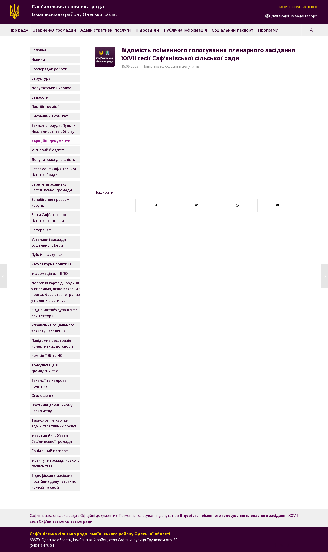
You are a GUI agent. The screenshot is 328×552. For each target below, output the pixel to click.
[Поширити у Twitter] (196, 205)
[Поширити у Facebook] (115, 205)
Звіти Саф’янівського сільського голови (50, 217)
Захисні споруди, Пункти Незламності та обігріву (53, 128)
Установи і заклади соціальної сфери (48, 242)
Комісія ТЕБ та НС (46, 355)
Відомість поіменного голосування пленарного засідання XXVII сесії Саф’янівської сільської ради (208, 54)
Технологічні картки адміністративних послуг (53, 423)
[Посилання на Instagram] (281, 545)
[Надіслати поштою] (278, 205)
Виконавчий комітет (49, 116)
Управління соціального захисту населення (52, 328)
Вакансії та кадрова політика (48, 383)
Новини (38, 59)
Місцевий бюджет (47, 150)
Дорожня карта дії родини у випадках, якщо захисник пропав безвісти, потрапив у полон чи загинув (55, 292)
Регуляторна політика (51, 264)
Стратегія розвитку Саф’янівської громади (51, 187)
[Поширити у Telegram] (156, 205)
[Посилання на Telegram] (295, 545)
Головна (38, 50)
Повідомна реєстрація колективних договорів (52, 343)
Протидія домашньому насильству (52, 408)
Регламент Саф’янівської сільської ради (53, 171)
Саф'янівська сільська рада (53, 515)
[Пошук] (311, 30)
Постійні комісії (45, 106)
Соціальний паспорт (49, 450)
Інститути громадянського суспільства (55, 463)
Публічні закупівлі (47, 254)
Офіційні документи (51, 140)
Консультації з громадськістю (44, 368)
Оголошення (42, 395)
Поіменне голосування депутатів (170, 66)
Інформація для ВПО (49, 273)
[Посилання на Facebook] (275, 545)
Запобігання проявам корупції (50, 202)
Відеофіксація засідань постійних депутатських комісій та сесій (53, 481)
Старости (39, 97)
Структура (40, 78)
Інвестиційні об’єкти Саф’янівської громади (51, 438)
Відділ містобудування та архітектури (54, 312)
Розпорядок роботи (49, 69)
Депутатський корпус (51, 87)
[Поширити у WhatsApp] (237, 205)
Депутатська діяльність (53, 159)
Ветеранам (41, 230)
